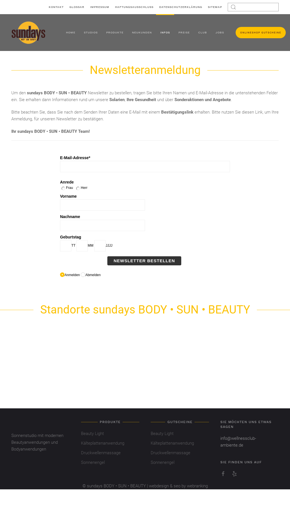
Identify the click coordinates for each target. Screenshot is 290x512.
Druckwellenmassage (101, 452)
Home (70, 32)
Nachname (70, 216)
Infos (165, 32)
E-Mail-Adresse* (75, 157)
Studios (91, 32)
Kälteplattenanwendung (102, 443)
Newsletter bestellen (144, 260)
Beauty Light (92, 433)
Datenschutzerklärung (180, 6)
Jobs (220, 32)
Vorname (68, 196)
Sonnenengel (93, 462)
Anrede (67, 182)
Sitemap (215, 6)
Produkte (114, 32)
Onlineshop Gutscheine (260, 32)
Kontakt (56, 6)
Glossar (76, 6)
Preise (184, 32)
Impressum (99, 6)
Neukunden (142, 32)
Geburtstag (70, 237)
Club (202, 32)
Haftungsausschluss (134, 6)
